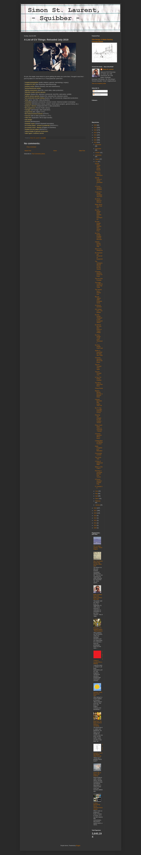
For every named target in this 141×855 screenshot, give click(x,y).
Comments (97, 94)
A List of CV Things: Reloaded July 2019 (98, 194)
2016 (95, 513)
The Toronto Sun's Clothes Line (98, 292)
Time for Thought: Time (98, 373)
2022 (95, 135)
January (97, 505)
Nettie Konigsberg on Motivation (98, 449)
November (98, 148)
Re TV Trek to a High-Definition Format (98, 410)
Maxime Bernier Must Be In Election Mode (99, 394)
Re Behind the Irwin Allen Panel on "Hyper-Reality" (98, 328)
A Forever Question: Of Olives (98, 188)
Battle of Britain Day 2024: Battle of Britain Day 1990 (97, 597)
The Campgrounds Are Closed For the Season (98, 265)
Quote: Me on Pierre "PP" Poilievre (97, 774)
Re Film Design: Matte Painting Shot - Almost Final (98, 226)
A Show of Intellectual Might (99, 463)
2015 (95, 515)
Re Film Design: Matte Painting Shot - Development (98, 214)
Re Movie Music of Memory (98, 200)
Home (55, 150)
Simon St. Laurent (108, 69)
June (96, 491)
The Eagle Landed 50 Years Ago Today (99, 285)
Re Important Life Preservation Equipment (99, 256)
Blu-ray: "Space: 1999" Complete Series (98, 300)
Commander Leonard (98, 454)
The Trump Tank (98, 458)
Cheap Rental (99, 388)
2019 (95, 142)
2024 (95, 130)
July (96, 161)
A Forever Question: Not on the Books (98, 360)
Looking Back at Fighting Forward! (99, 442)
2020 (95, 140)
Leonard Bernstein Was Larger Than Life (98, 402)
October (97, 152)
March (97, 498)
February (97, 501)
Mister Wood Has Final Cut (98, 206)
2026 (95, 125)
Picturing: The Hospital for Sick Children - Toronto (98, 418)
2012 (95, 520)
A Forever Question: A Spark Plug (98, 482)
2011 (95, 523)
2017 (95, 510)
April (96, 496)
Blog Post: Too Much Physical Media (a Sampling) (97, 723)
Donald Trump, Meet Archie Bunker (98, 167)
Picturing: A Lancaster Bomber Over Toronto (98, 474)
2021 (95, 137)
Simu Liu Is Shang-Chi (99, 249)
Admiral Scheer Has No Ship (98, 244)
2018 (95, 508)
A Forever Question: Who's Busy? (98, 436)
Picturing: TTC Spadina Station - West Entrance (98, 629)
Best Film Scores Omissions (98, 174)
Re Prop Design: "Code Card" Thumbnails (98, 338)
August (97, 159)
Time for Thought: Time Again (98, 367)
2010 (95, 525)
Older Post (82, 150)
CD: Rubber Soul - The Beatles (98, 311)
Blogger (78, 845)
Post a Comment (31, 147)
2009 (95, 528)
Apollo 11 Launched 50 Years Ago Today (99, 353)
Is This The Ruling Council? (98, 379)
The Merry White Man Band (99, 384)
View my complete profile (99, 83)
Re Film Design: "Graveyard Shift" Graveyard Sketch (98, 318)
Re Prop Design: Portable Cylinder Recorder (98, 236)
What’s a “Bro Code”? (99, 467)
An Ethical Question (98, 306)
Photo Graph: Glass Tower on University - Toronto (98, 428)
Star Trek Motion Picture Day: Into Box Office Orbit (98, 563)
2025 (95, 127)
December (98, 144)
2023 (95, 132)
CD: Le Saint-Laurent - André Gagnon (97, 547)
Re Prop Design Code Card (99, 346)
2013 (95, 518)
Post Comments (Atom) (38, 154)
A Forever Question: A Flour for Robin (98, 274)
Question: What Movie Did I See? (97, 694)
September (98, 155)
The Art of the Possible (99, 279)
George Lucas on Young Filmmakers (98, 181)
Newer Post (28, 150)
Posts (95, 91)
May (96, 493)
